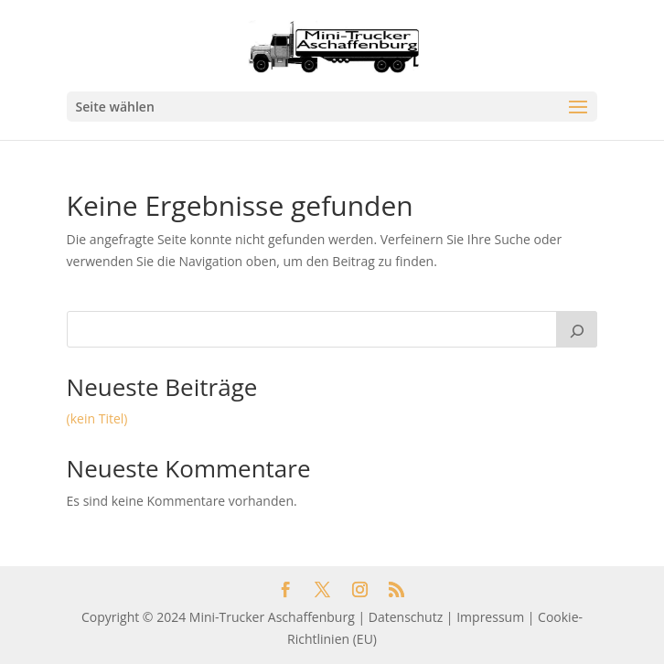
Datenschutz (406, 617)
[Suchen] (577, 329)
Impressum (490, 617)
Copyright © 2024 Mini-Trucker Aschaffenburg (218, 617)
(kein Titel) (97, 418)
